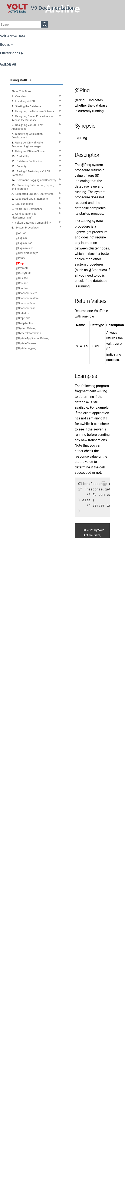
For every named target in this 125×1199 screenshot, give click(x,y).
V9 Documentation (40, 8)
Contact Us (91, 560)
